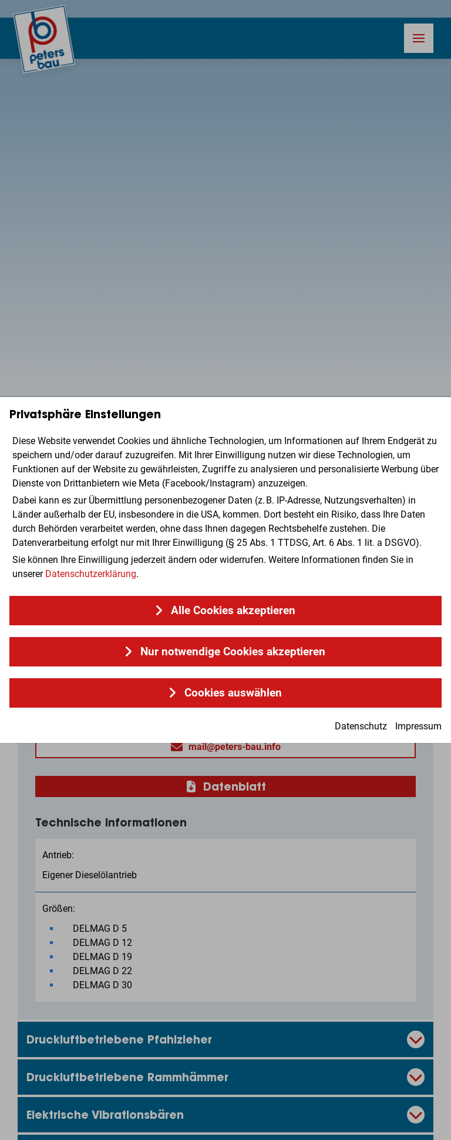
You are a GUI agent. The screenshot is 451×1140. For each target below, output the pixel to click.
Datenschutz (361, 726)
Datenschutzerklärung (90, 573)
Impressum (418, 726)
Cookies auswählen (233, 692)
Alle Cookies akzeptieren (233, 610)
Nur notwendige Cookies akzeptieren (232, 651)
